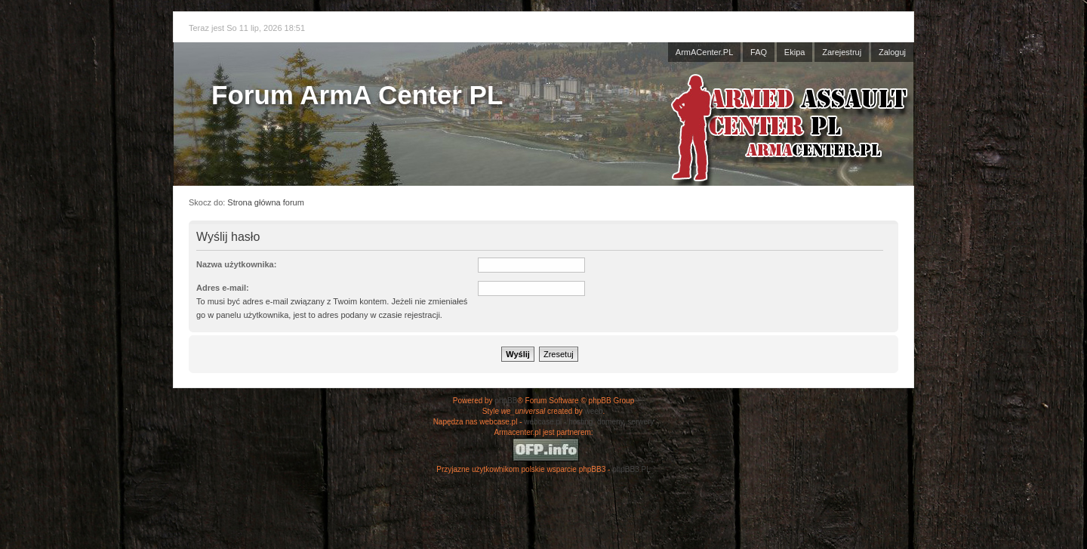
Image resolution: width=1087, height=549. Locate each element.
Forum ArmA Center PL (357, 94)
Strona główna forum (265, 202)
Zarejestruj (841, 52)
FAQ (758, 52)
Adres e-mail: (222, 287)
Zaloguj (892, 52)
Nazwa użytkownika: (236, 264)
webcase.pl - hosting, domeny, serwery (589, 422)
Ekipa (794, 52)
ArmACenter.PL (704, 52)
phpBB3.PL (631, 469)
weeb (593, 411)
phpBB (505, 400)
